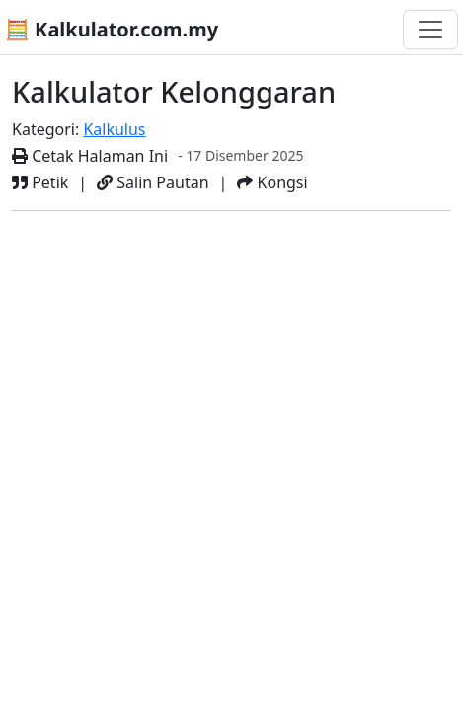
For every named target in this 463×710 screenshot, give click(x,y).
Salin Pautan (152, 182)
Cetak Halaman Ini (90, 156)
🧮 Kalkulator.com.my (111, 29)
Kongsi (272, 182)
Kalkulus (114, 129)
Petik (40, 182)
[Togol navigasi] (430, 29)
